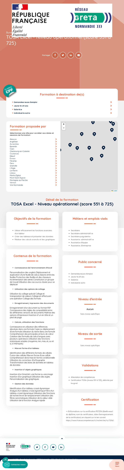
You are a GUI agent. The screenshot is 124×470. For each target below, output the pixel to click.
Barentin (13, 146)
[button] (91, 159)
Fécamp (13, 161)
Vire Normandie (16, 185)
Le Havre (13, 171)
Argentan (14, 142)
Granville (13, 166)
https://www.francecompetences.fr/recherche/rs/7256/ (90, 420)
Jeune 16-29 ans (21, 106)
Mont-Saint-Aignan (17, 178)
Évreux (12, 158)
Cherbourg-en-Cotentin (20, 151)
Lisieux (12, 173)
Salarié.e (18, 109)
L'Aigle (12, 168)
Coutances (14, 154)
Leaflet (114, 191)
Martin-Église (15, 175)
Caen (12, 149)
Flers (12, 163)
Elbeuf (12, 156)
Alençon (13, 139)
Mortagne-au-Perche (19, 180)
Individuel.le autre (22, 113)
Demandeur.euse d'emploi (25, 102)
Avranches (14, 144)
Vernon (13, 183)
